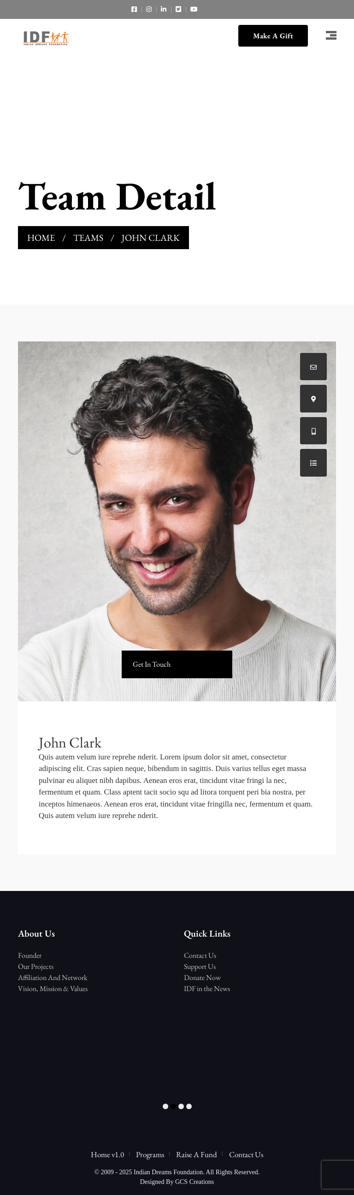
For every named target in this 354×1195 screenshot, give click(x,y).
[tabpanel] (94, 949)
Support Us (200, 966)
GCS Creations (194, 1181)
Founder (29, 955)
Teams (88, 238)
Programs (150, 1154)
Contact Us (200, 955)
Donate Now (202, 977)
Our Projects (35, 966)
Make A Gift (273, 36)
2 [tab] (173, 1106)
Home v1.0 (107, 1154)
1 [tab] (165, 1106)
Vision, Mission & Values (53, 988)
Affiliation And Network (53, 977)
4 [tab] (189, 1106)
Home (41, 238)
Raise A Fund (196, 1154)
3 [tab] (181, 1106)
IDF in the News (207, 988)
